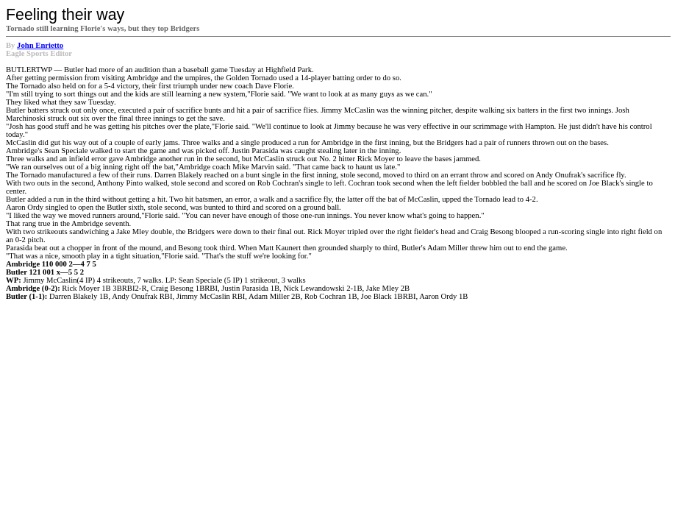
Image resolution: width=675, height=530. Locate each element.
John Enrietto (40, 45)
